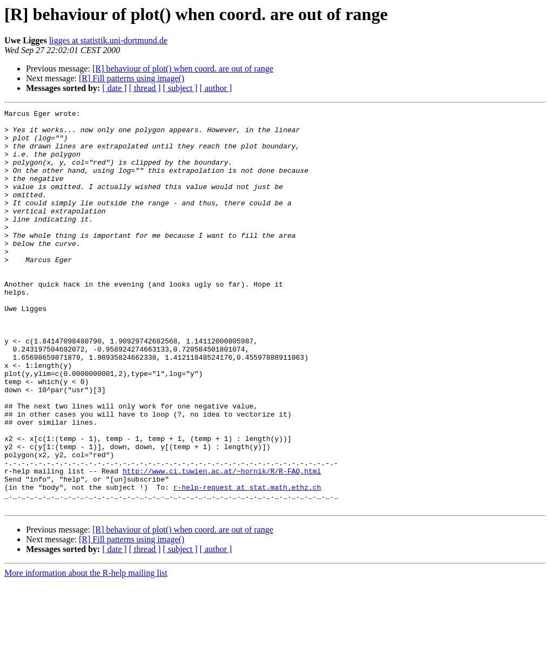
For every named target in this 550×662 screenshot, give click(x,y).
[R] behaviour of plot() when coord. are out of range (183, 68)
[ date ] (114, 88)
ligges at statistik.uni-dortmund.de (108, 40)
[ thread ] (145, 88)
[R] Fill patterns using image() (132, 78)
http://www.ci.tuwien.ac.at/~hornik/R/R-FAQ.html (221, 544)
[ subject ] (180, 88)
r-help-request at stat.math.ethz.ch (247, 563)
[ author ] (216, 88)
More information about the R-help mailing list (85, 652)
